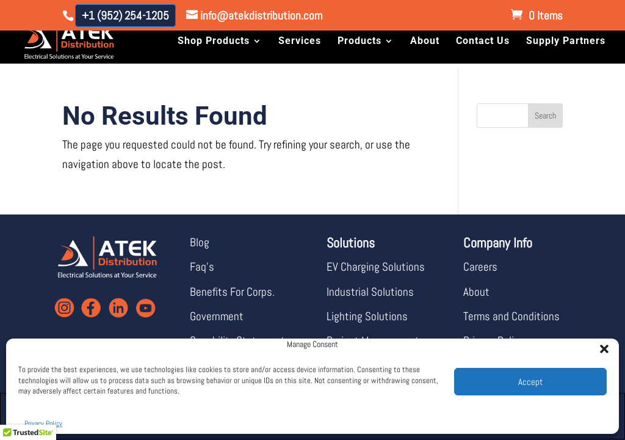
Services (299, 41)
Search (545, 115)
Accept (530, 381)
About (424, 41)
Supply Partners (565, 41)
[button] (600, 345)
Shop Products (214, 41)
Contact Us (483, 41)
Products (359, 41)
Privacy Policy (43, 423)
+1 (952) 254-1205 (125, 15)
